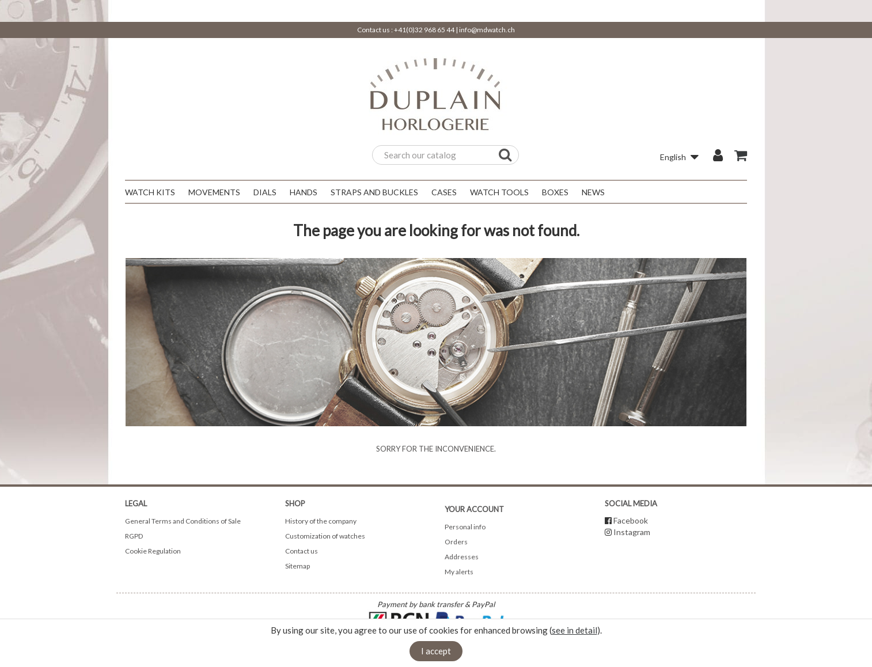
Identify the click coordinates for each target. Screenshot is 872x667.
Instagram (631, 532)
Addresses (462, 556)
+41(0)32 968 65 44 (424, 29)
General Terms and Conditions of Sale (183, 521)
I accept (436, 651)
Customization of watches (325, 536)
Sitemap (297, 566)
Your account (474, 509)
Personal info (465, 526)
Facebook (630, 520)
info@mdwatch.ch (487, 29)
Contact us (301, 551)
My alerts (459, 571)
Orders (456, 541)
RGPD (134, 536)
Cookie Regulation (153, 551)
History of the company (321, 521)
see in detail (574, 630)
